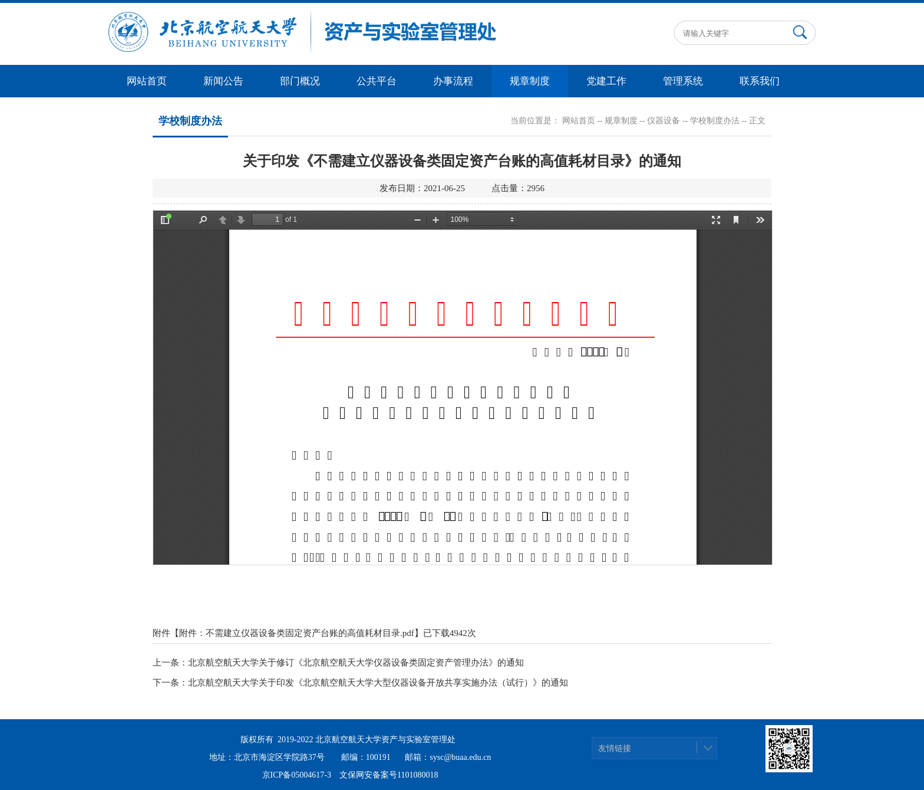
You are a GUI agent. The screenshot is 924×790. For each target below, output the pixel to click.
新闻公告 (223, 81)
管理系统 (683, 81)
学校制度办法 (715, 120)
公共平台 (377, 81)
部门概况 (300, 81)
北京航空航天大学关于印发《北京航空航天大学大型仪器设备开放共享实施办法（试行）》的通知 (378, 682)
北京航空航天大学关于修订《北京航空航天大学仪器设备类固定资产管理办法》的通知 (356, 662)
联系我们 (760, 81)
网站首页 (147, 81)
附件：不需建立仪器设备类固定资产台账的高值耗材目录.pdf (296, 633)
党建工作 (606, 81)
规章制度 (530, 81)
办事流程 (453, 81)
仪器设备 (663, 120)
